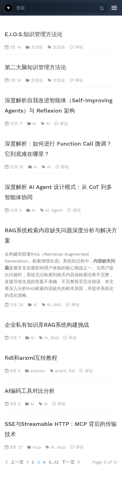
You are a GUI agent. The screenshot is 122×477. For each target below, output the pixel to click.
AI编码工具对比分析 (30, 391)
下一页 (71, 462)
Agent (57, 210)
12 (56, 462)
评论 (79, 47)
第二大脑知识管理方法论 (35, 67)
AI (34, 123)
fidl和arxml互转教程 (31, 357)
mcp (36, 447)
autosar (37, 371)
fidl (72, 371)
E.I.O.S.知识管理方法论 (34, 34)
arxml (60, 371)
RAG (57, 304)
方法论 (37, 47)
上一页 (14, 462)
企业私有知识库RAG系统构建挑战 (47, 324)
